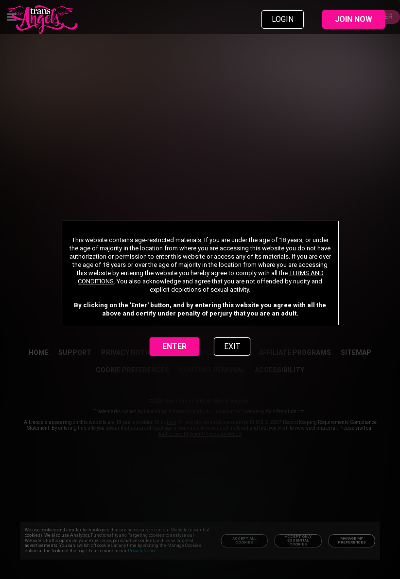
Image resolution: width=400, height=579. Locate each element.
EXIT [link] (232, 346)
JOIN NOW (353, 19)
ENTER (174, 346)
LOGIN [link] (283, 19)
